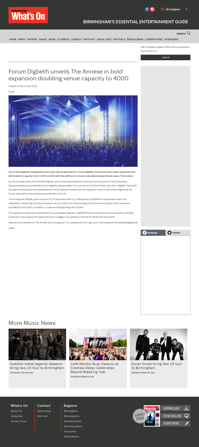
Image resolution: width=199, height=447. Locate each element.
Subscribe (16, 416)
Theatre (32, 39)
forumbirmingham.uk (126, 222)
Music (52, 39)
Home (12, 39)
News (21, 39)
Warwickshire (71, 416)
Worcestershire (72, 421)
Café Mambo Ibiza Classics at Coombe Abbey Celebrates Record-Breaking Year (95, 368)
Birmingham (173, 9)
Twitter (173, 233)
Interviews (171, 39)
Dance (43, 39)
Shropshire (70, 431)
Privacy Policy (19, 421)
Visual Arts (104, 39)
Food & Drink (135, 39)
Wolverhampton (73, 426)
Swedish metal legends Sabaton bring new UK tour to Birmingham (37, 366)
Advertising (44, 411)
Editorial (42, 416)
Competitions (153, 39)
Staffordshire (71, 436)
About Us (16, 411)
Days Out (89, 39)
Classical (64, 39)
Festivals (119, 39)
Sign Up (165, 57)
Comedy (77, 39)
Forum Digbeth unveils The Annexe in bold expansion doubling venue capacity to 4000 (69, 75)
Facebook (150, 233)
